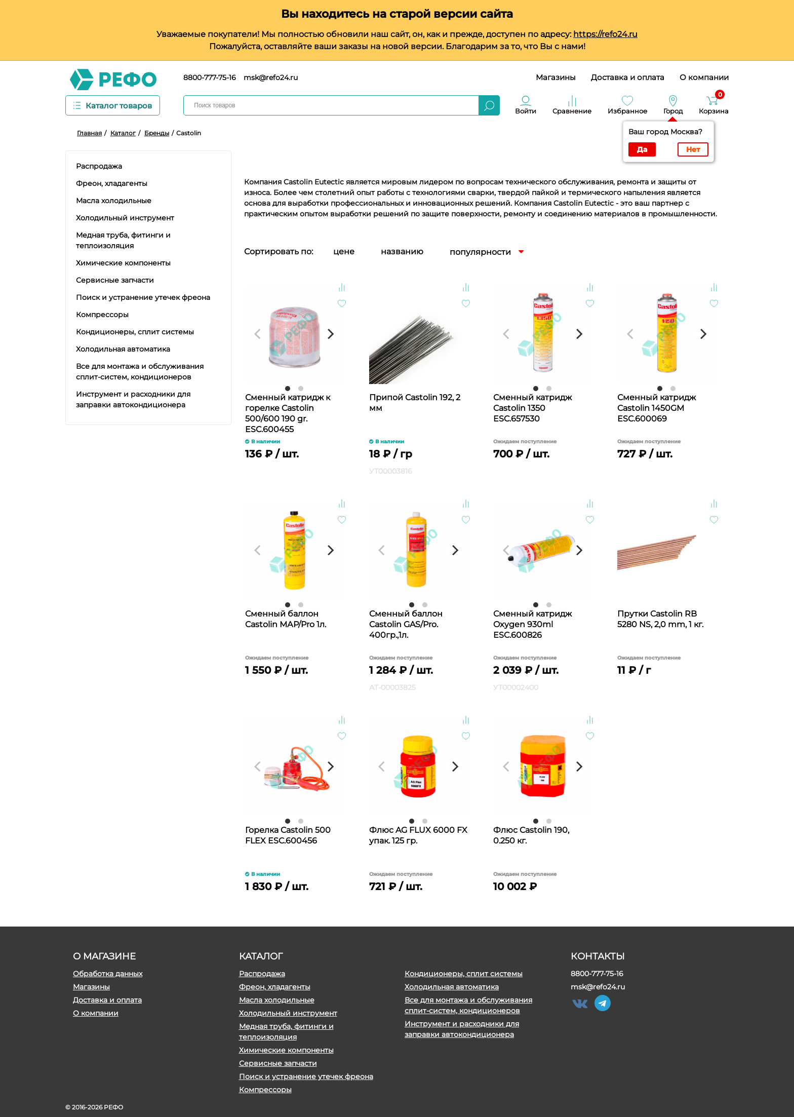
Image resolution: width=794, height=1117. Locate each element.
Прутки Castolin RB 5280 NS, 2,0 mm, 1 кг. (660, 619)
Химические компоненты (286, 1050)
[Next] (330, 333)
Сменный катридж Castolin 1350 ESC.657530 (532, 408)
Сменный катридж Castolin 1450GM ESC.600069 (656, 408)
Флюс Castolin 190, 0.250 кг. (531, 835)
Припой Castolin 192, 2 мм (414, 403)
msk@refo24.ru (271, 77)
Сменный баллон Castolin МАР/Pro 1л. (285, 619)
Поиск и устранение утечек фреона (306, 1076)
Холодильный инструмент (288, 1013)
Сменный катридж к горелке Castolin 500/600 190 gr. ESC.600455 (287, 413)
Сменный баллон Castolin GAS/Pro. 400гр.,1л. (406, 624)
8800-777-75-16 (209, 77)
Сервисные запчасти (278, 1063)
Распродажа (262, 973)
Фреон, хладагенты (274, 986)
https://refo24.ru (605, 34)
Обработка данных (107, 973)
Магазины (556, 77)
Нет (693, 149)
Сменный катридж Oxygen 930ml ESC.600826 (532, 624)
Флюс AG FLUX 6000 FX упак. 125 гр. (418, 835)
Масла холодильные (276, 1000)
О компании (704, 77)
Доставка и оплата (627, 77)
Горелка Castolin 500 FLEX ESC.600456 (288, 835)
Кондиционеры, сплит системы (464, 973)
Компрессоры (265, 1089)
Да (642, 149)
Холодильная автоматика (452, 986)
